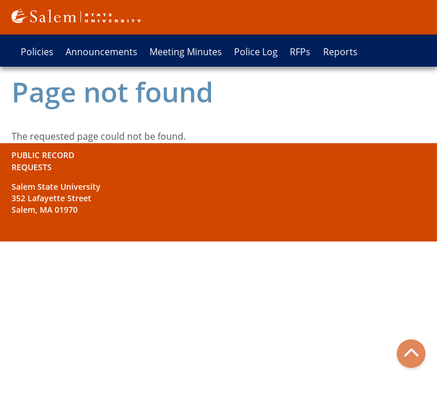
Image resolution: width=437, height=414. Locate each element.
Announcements (101, 51)
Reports (340, 51)
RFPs (300, 51)
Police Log (256, 51)
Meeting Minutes (186, 51)
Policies (37, 51)
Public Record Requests (43, 161)
